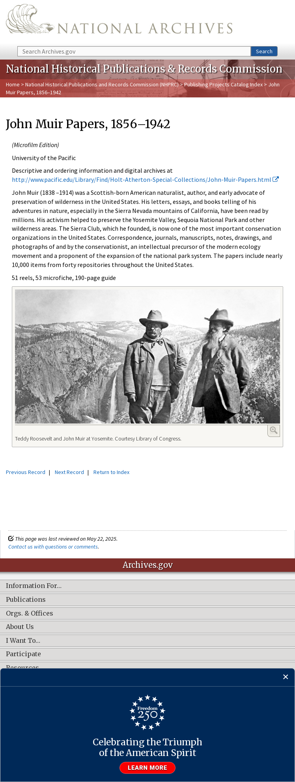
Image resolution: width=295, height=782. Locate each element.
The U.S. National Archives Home (119, 22)
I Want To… (23, 640)
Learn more (147, 767)
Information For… (34, 586)
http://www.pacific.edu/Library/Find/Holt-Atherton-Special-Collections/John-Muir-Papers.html (145, 179)
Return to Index (111, 472)
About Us (20, 627)
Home (13, 84)
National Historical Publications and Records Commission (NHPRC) (102, 84)
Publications (26, 599)
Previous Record (25, 472)
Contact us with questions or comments (53, 546)
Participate (23, 654)
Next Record (69, 472)
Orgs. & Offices (29, 613)
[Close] (286, 677)
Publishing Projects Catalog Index (223, 84)
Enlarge (274, 430)
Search (264, 51)
